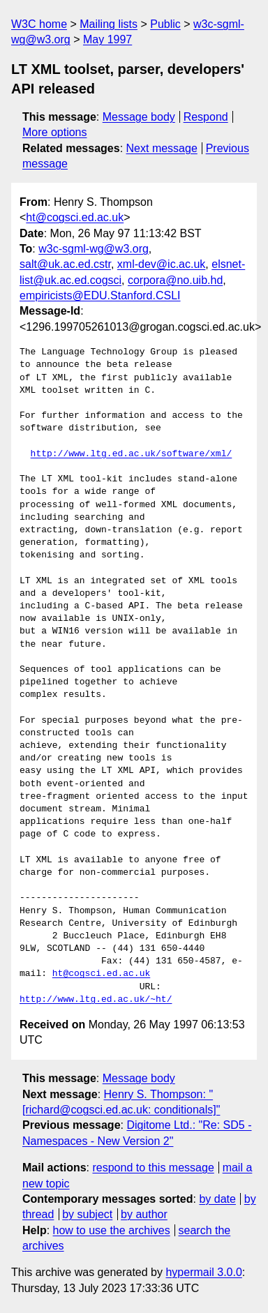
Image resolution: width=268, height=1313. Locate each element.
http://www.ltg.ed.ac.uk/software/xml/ (131, 454)
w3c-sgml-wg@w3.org (93, 249)
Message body (139, 117)
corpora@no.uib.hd (175, 280)
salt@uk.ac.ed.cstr (65, 264)
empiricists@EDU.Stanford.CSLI (100, 295)
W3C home (39, 24)
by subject (87, 1214)
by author (144, 1214)
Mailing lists (108, 24)
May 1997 (107, 39)
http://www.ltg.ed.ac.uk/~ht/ (96, 999)
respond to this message (153, 1167)
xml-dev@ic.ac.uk (161, 264)
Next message (162, 148)
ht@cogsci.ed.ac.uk (75, 217)
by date (217, 1199)
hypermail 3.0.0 (203, 1272)
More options (54, 132)
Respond (206, 117)
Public (165, 24)
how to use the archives (111, 1230)
